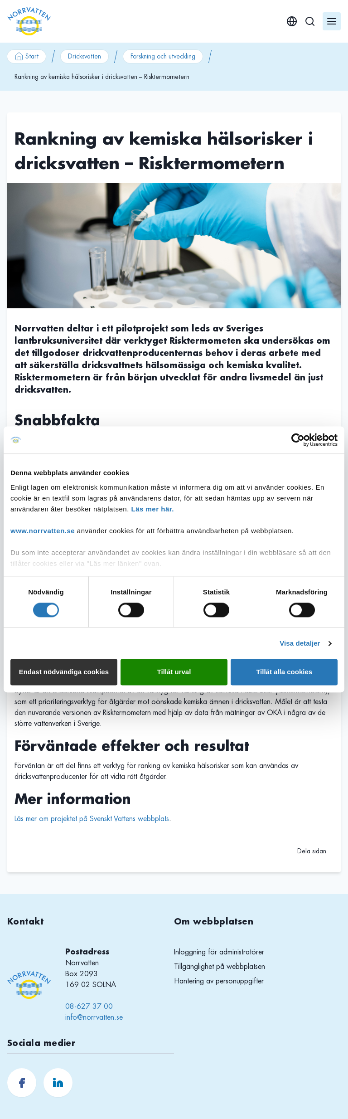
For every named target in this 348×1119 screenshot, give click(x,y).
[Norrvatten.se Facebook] (21, 1082)
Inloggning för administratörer (219, 952)
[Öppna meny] (332, 21)
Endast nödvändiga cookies (64, 672)
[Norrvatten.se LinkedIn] (58, 1082)
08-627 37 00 (89, 1006)
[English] (292, 21)
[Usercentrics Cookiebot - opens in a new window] (298, 440)
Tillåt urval (174, 672)
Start (26, 56)
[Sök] (310, 21)
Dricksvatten (84, 56)
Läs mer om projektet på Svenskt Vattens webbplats (91, 818)
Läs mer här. (152, 509)
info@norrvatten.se (94, 1017)
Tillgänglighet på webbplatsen (219, 966)
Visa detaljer (300, 643)
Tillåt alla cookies (284, 672)
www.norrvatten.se (42, 531)
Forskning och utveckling (162, 56)
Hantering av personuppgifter (219, 981)
